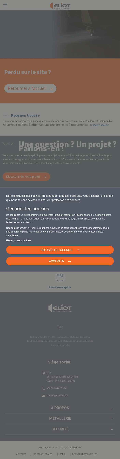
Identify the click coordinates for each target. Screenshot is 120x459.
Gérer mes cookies (18, 240)
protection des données (66, 200)
